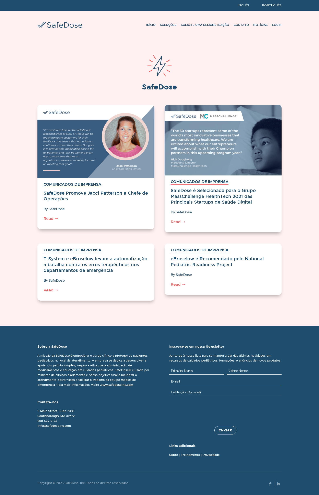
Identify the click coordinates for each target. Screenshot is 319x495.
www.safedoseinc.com (116, 385)
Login (277, 25)
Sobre (173, 455)
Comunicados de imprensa (72, 184)
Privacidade (211, 455)
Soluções (168, 25)
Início (150, 25)
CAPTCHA (177, 402)
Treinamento (190, 455)
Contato (241, 25)
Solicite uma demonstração (205, 25)
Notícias (260, 25)
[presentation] (200, 414)
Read (49, 218)
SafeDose (57, 209)
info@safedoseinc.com (54, 426)
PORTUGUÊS (272, 5)
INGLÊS (243, 5)
